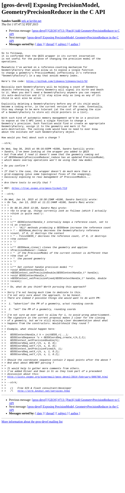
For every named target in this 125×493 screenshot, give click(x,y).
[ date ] (39, 44)
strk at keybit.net (31, 21)
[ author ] (74, 44)
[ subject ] (62, 44)
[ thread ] (49, 44)
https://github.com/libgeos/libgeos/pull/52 (57, 87)
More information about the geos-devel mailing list (32, 489)
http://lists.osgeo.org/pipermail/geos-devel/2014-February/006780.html (57, 442)
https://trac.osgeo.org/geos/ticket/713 (39, 215)
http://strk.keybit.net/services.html (44, 459)
